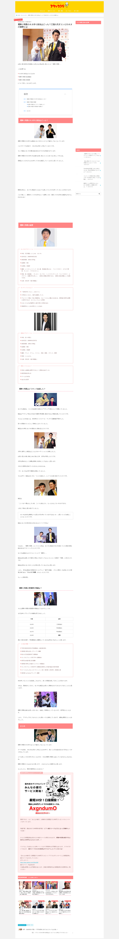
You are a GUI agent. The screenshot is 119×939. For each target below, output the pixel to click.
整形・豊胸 (60, 11)
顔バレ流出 (76, 11)
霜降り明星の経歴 (31, 102)
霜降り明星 (30, 917)
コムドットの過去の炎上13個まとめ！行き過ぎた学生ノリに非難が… (88, 177)
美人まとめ (42, 11)
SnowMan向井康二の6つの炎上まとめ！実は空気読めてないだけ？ (88, 170)
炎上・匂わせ (68, 11)
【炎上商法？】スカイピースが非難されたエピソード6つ (88, 162)
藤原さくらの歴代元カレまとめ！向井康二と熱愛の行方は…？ (87, 185)
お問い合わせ (33, 934)
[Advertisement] (45, 211)
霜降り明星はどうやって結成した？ (36, 104)
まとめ (29, 111)
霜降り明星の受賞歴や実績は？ (35, 106)
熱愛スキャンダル (51, 11)
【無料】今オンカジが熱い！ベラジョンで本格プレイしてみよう (88, 155)
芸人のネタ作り (23, 917)
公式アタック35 (46, 934)
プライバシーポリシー (23, 934)
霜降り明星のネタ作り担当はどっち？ (36, 99)
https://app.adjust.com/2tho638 (29, 855)
